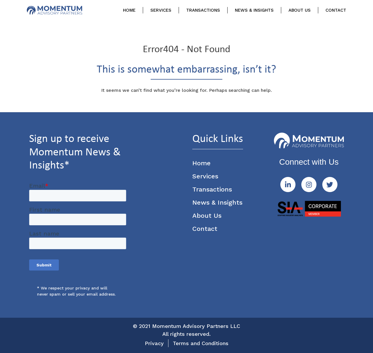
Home (129, 10)
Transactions (203, 10)
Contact (336, 10)
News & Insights (254, 10)
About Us (299, 10)
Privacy (154, 343)
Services (160, 10)
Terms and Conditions (200, 343)
